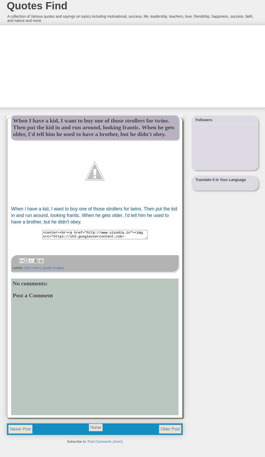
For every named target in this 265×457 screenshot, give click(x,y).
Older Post (170, 430)
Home (95, 429)
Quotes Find (37, 5)
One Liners (32, 269)
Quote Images (53, 269)
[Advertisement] (45, 65)
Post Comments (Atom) (105, 443)
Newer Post (20, 430)
